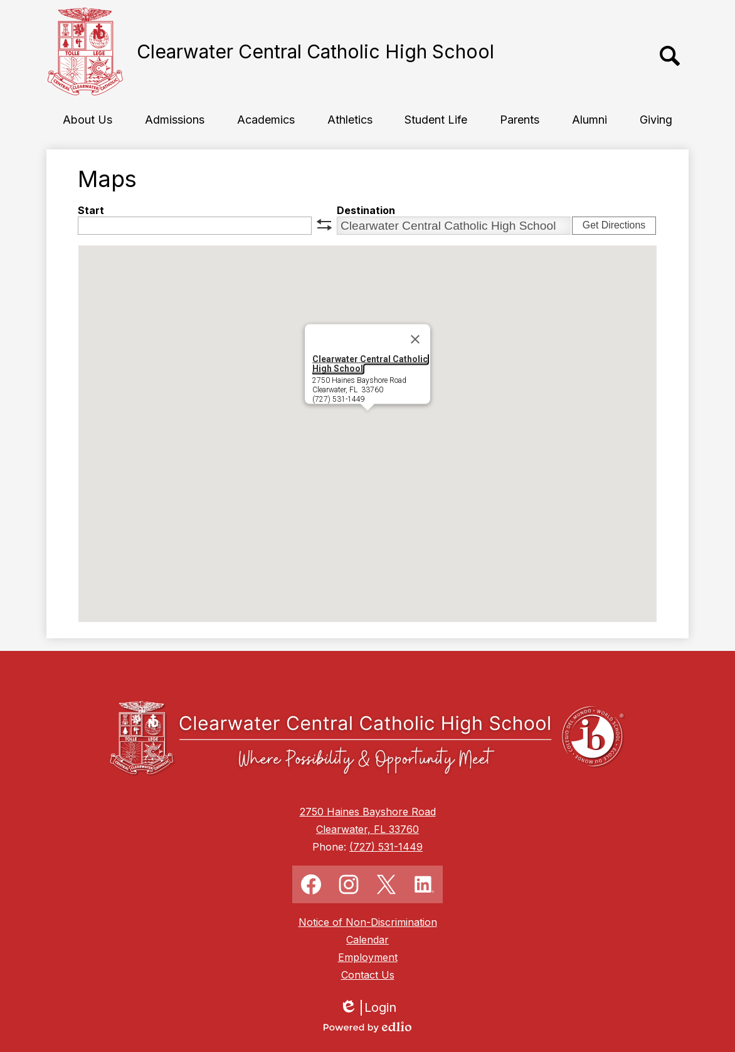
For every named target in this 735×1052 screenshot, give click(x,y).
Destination (366, 210)
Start (91, 210)
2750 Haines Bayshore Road (368, 811)
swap (324, 225)
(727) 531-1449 (386, 846)
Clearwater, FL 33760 (367, 829)
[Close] (415, 340)
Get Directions (614, 225)
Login (367, 1008)
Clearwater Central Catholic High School (370, 363)
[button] (87, 119)
